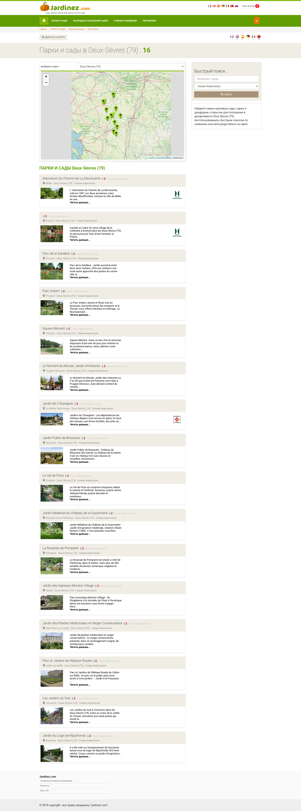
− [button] (46, 83)
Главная (43, 29)
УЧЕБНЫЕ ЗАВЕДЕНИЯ (125, 21)
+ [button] (46, 77)
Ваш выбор (250, 6)
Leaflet (151, 158)
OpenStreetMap (164, 158)
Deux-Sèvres (93, 29)
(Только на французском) (117, 179)
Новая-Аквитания (76, 29)
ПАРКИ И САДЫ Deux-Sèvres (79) (72, 168)
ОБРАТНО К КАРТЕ (53, 37)
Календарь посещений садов (90, 21)
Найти (226, 94)
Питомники (149, 21)
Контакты (44, 786)
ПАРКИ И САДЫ (59, 21)
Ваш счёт (44, 791)
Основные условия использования (56, 781)
